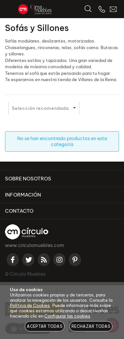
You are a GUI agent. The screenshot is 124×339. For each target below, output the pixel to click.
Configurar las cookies (67, 316)
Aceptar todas (44, 326)
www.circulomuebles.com (34, 245)
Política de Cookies (30, 305)
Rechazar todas (90, 326)
